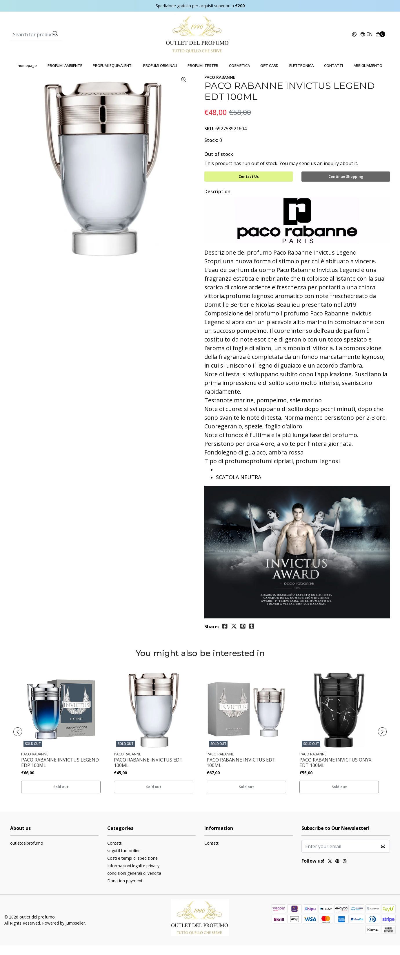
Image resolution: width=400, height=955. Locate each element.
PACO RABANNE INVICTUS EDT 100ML (148, 772)
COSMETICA (239, 77)
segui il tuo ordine (124, 860)
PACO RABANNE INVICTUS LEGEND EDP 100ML (60, 772)
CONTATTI (333, 77)
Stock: (211, 152)
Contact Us (249, 188)
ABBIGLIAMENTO (368, 77)
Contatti (114, 852)
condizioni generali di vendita (134, 882)
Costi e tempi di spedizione (132, 867)
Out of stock (218, 165)
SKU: (209, 140)
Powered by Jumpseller (63, 933)
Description (217, 201)
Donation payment (125, 890)
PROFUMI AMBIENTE (65, 77)
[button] (366, 40)
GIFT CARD (269, 77)
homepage (27, 77)
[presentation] (20, 741)
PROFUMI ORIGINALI (160, 77)
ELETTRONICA (301, 77)
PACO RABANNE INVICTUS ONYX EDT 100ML (335, 772)
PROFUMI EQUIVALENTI (112, 77)
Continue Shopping (345, 188)
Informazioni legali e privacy (133, 875)
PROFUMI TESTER (203, 77)
